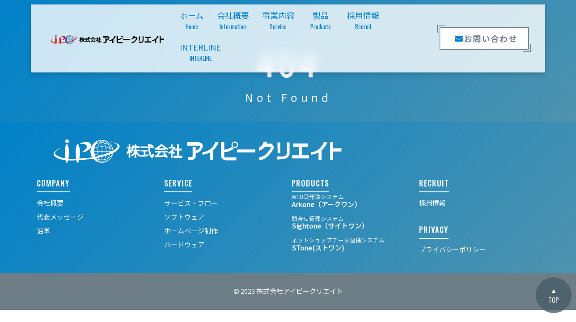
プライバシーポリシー (452, 249)
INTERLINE (200, 53)
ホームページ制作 (191, 230)
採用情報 (363, 21)
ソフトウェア (184, 216)
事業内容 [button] (278, 21)
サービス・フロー (191, 203)
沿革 (43, 230)
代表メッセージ (60, 216)
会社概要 (232, 21)
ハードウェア (184, 244)
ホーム (191, 21)
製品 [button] (320, 21)
